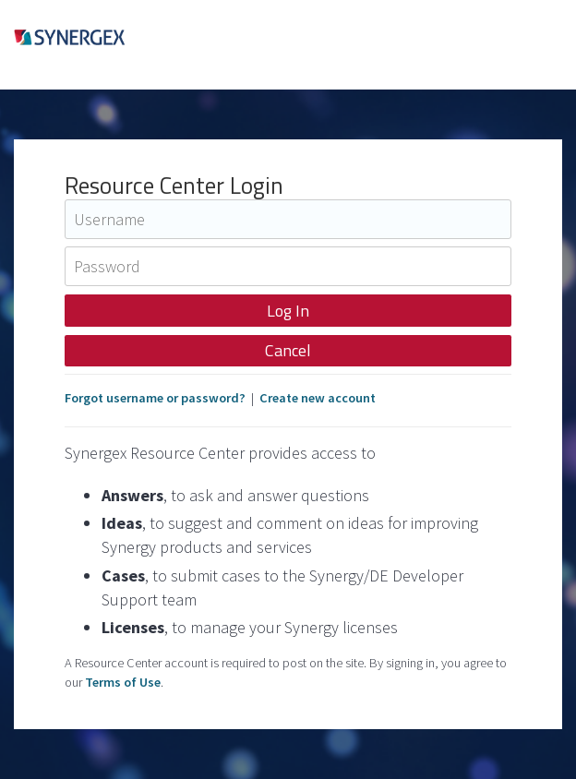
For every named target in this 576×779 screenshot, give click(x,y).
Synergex (97, 45)
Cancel (288, 350)
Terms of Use (123, 682)
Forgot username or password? (155, 398)
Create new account (317, 398)
